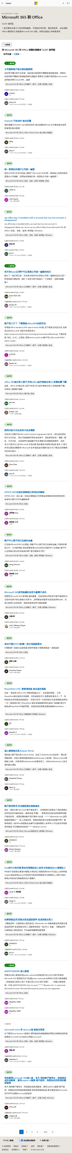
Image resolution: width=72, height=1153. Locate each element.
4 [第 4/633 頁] (37, 1132)
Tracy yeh (12, 1107)
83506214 (13, 840)
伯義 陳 (12, 616)
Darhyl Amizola (15, 849)
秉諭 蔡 (12, 1050)
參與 (33, 1146)
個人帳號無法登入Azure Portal (19, 750)
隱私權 (39, 1146)
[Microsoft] (36, 3)
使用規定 (5, 1149)
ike (10, 723)
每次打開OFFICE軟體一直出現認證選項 (23, 643)
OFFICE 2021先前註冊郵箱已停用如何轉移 (24, 492)
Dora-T (11, 150)
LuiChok (12, 354)
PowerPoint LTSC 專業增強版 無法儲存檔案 (25, 688)
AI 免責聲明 (6, 1146)
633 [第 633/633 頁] (45, 1132)
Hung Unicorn (14, 564)
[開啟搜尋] (63, 3)
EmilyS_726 (13, 411)
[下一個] (52, 1132)
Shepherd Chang (15, 778)
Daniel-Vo (13, 305)
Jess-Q (11, 473)
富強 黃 (12, 244)
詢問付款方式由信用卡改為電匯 (19, 430)
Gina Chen (13, 464)
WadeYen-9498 (15, 1002)
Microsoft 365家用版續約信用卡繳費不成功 (25, 592)
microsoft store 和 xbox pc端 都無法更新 (24, 1029)
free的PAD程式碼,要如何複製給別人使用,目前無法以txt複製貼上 (35, 867)
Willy (11, 141)
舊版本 (16, 1146)
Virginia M (13, 1116)
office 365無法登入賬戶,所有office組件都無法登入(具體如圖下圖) (35, 381)
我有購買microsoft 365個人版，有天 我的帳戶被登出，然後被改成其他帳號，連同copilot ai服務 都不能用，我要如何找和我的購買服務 (35, 1080)
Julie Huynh (13, 199)
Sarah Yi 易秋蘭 (15, 892)
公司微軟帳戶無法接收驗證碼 (18, 69)
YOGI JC (12, 190)
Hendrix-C (13, 732)
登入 (68, 3)
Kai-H (11, 253)
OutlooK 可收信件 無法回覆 (17, 120)
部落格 (23, 1146)
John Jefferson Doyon (17, 625)
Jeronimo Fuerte (15, 670)
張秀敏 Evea (13, 513)
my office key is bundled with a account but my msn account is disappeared (35, 218)
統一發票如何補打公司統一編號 (19, 169)
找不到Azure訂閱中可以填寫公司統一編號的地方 (27, 271)
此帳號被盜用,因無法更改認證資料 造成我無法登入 (28, 919)
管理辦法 (15, 1149)
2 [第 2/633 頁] (26, 1132)
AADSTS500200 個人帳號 (16, 971)
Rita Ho (12, 402)
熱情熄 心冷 (13, 522)
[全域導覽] (2, 3)
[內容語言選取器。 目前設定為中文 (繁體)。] (8, 1140)
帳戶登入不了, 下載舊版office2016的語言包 (25, 323)
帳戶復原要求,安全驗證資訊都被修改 (21, 805)
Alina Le (12, 787)
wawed (11, 93)
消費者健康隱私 (53, 1146)
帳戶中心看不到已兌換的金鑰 (18, 540)
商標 (24, 1149)
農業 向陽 (12, 661)
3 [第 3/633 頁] (31, 1132)
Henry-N (12, 102)
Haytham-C (13, 1059)
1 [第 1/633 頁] (21, 1132)
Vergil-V (12, 901)
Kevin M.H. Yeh (14, 295)
